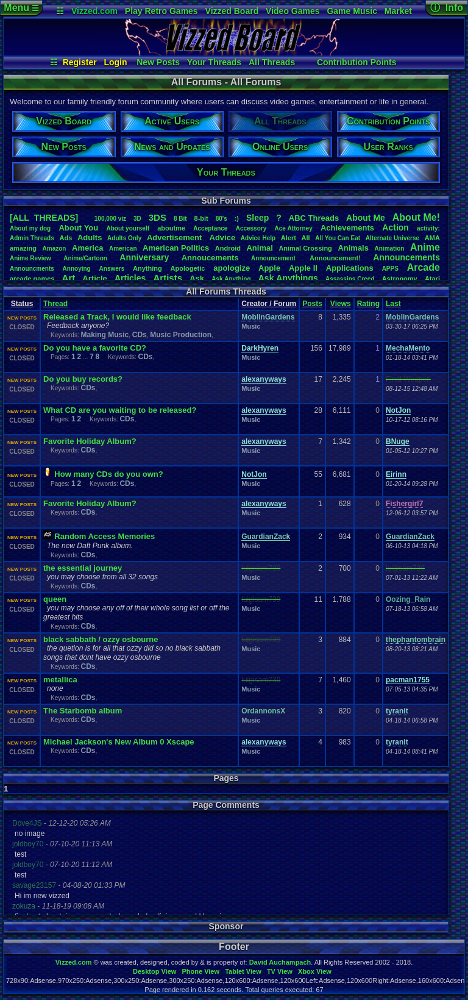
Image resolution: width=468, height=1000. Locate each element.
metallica (60, 679)
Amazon (54, 248)
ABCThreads (314, 218)
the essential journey (82, 568)
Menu (21, 7)
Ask (197, 278)
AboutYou (78, 227)
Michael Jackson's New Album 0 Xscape (118, 741)
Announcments (32, 268)
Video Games (292, 11)
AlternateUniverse (392, 238)
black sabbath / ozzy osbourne (100, 639)
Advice (223, 237)
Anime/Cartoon (85, 258)
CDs (139, 334)
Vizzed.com (94, 11)
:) (237, 218)
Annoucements (210, 257)
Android (228, 248)
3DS (157, 217)
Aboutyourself (127, 228)
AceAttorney (293, 228)
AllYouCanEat (337, 238)
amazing (23, 248)
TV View (279, 971)
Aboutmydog (30, 228)
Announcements (406, 257)
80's (221, 218)
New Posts (158, 62)
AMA (432, 237)
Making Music (104, 334)
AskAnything (230, 279)
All (306, 237)
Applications (350, 268)
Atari (432, 278)
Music (250, 326)
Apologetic (188, 268)
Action (395, 227)
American (123, 248)
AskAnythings (288, 278)
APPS (390, 268)
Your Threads (214, 62)
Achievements (347, 227)
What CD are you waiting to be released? (119, 410)
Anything (147, 268)
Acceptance (210, 228)
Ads (65, 237)
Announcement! (335, 258)
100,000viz (110, 218)
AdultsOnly (124, 238)
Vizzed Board (232, 11)
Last (393, 303)
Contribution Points (357, 62)
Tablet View (243, 971)
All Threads (272, 62)
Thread (55, 303)
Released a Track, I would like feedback (117, 316)
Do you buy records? (82, 379)
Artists (167, 278)
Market (398, 11)
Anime (425, 247)
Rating (368, 303)
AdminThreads (32, 238)
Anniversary (144, 257)
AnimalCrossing (305, 248)
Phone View (200, 971)
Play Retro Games (161, 11)
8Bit (180, 218)
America (87, 247)
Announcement (274, 258)
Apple (269, 268)
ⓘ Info (446, 7)
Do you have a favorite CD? (94, 347)
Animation (390, 248)
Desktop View (154, 971)
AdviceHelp (258, 238)
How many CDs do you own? (108, 474)
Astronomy (399, 278)
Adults (89, 237)
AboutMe (365, 218)
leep (257, 218)
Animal (259, 247)
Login (115, 62)
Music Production (180, 334)
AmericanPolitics (176, 247)
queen (54, 599)
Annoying (77, 268)
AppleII (303, 268)
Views (340, 303)
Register (80, 62)
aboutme (171, 228)
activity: (428, 228)
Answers (112, 268)
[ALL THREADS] (44, 218)
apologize (231, 268)
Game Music (352, 11)
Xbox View (315, 971)
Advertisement (175, 237)
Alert (288, 237)
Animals (353, 247)
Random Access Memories (104, 536)
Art (69, 278)
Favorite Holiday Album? (89, 441)
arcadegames (32, 278)
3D (137, 218)
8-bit (201, 218)
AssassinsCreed (350, 279)
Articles (130, 278)
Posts (312, 303)
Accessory (251, 228)
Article (94, 278)
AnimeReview (30, 258)
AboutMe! (416, 217)
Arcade (423, 267)
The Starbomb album (82, 710)
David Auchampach (280, 962)
